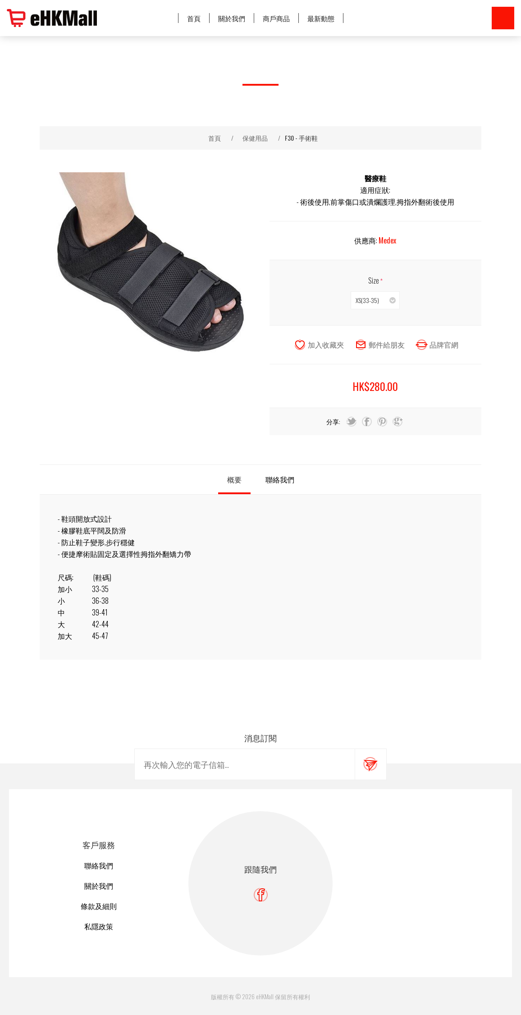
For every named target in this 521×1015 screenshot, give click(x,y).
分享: (333, 421)
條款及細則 (99, 905)
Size (374, 280)
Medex (387, 240)
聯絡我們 (98, 865)
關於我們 (98, 885)
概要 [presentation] (234, 479)
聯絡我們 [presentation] (279, 479)
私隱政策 (98, 926)
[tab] (234, 479)
